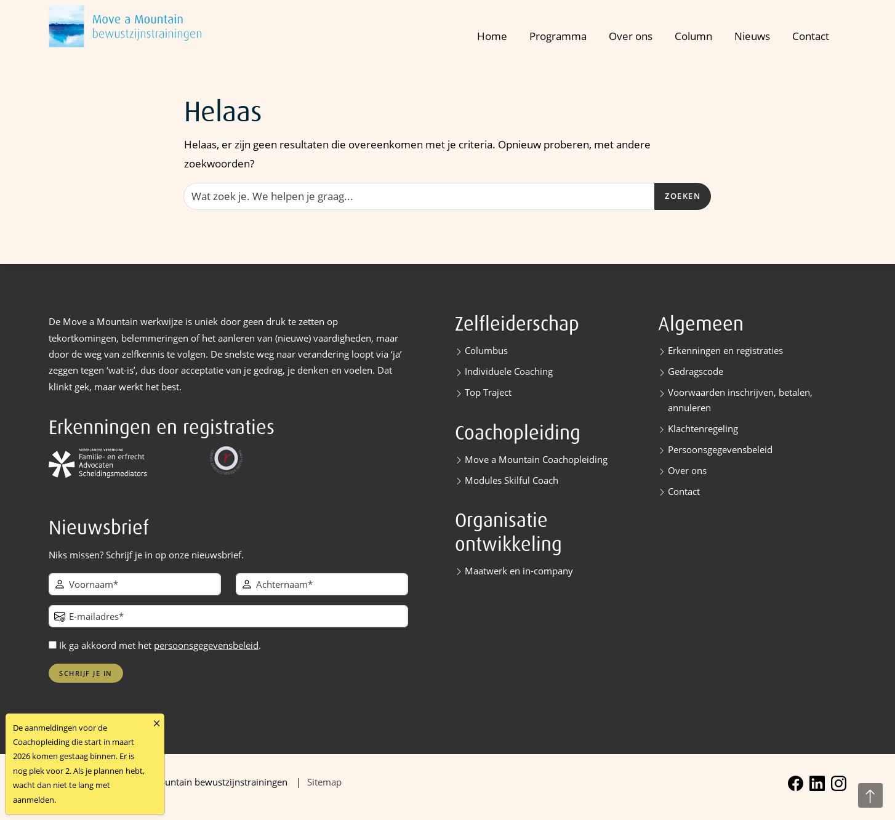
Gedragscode (695, 371)
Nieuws (752, 36)
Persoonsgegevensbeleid (720, 449)
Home (492, 36)
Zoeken (682, 196)
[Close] (156, 723)
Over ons (630, 36)
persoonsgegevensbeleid (206, 645)
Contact (810, 36)
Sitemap (324, 782)
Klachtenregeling (703, 428)
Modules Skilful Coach (511, 480)
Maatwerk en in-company (519, 571)
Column (693, 36)
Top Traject (488, 392)
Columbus (486, 350)
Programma (558, 36)
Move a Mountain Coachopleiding (536, 459)
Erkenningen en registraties (725, 350)
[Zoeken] (419, 196)
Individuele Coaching (509, 371)
